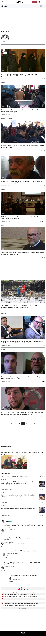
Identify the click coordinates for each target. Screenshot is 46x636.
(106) (43, 78)
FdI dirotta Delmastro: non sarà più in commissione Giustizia (18, 508)
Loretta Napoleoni (10, 529)
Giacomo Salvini (5, 515)
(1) (44, 309)
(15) (43, 416)
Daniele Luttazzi (16, 577)
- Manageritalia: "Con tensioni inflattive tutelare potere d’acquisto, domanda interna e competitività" (20, 603)
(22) (43, 114)
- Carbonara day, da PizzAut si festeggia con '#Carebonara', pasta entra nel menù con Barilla (19, 605)
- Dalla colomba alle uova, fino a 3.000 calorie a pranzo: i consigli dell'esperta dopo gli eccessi (19, 596)
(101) (43, 381)
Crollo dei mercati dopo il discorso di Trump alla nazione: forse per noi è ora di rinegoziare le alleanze (23, 526)
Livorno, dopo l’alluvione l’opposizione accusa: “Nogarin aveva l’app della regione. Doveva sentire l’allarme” (22, 377)
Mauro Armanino (9, 542)
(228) (43, 150)
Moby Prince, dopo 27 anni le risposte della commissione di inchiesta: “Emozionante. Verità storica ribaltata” (21, 218)
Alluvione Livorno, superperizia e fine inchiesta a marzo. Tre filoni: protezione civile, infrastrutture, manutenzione (20, 306)
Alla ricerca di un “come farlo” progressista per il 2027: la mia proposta (24, 551)
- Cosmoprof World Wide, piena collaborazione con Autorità (13, 598)
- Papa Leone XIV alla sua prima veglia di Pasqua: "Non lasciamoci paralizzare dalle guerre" (19, 592)
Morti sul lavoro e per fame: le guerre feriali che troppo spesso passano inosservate (22, 539)
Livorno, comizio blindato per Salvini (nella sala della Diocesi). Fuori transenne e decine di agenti (20, 111)
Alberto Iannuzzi (9, 566)
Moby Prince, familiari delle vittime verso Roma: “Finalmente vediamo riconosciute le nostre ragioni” (21, 182)
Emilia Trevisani (5, 78)
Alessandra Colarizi (6, 489)
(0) (43, 185)
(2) (43, 221)
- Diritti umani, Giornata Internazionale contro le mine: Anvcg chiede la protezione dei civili (18, 594)
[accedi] (41, 2)
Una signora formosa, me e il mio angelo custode (24, 575)
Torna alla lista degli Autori (8, 27)
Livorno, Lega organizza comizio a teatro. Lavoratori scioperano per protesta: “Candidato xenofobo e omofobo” (20, 75)
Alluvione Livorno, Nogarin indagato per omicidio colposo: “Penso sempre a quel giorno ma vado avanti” (22, 253)
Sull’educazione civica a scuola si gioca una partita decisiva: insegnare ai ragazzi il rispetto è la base (23, 563)
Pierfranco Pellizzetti (12, 553)
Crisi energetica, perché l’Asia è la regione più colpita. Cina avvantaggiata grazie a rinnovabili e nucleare (18, 483)
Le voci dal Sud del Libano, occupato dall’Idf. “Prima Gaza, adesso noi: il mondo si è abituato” (18, 496)
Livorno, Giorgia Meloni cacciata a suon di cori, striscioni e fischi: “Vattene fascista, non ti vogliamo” (22, 146)
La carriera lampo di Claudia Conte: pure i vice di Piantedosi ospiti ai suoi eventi (22, 453)
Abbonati (34, 1)
